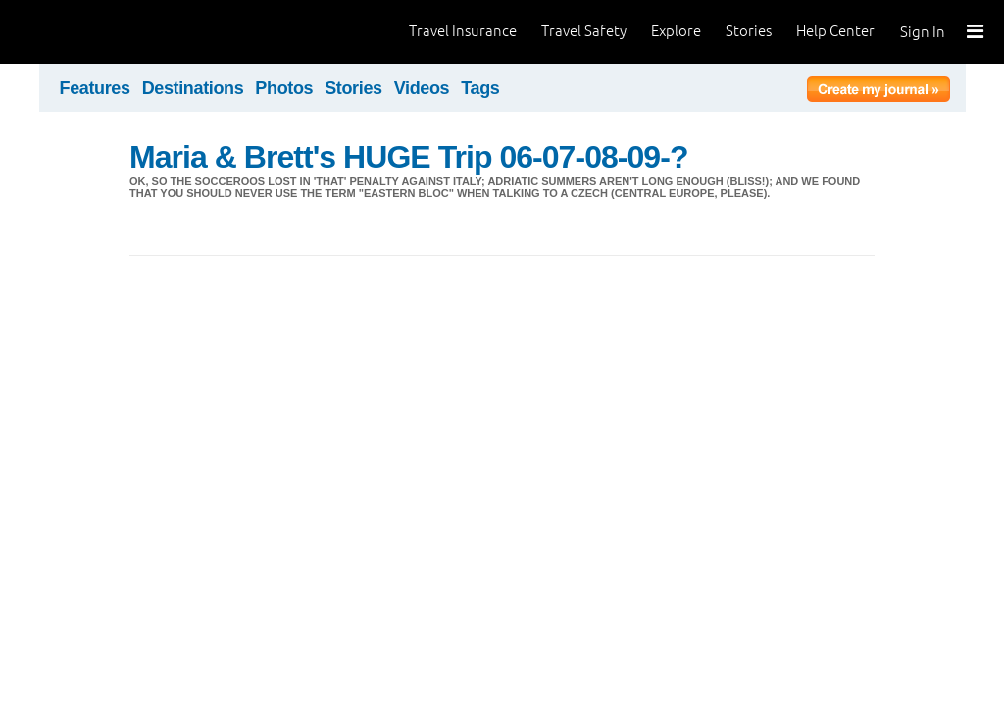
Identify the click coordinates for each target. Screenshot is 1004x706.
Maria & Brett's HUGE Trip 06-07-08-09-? (408, 157)
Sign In (922, 32)
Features (95, 88)
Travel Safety (584, 31)
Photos (284, 88)
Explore (676, 31)
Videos (422, 88)
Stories (749, 31)
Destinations (193, 88)
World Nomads (103, 32)
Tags (480, 88)
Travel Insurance (463, 31)
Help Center (835, 31)
